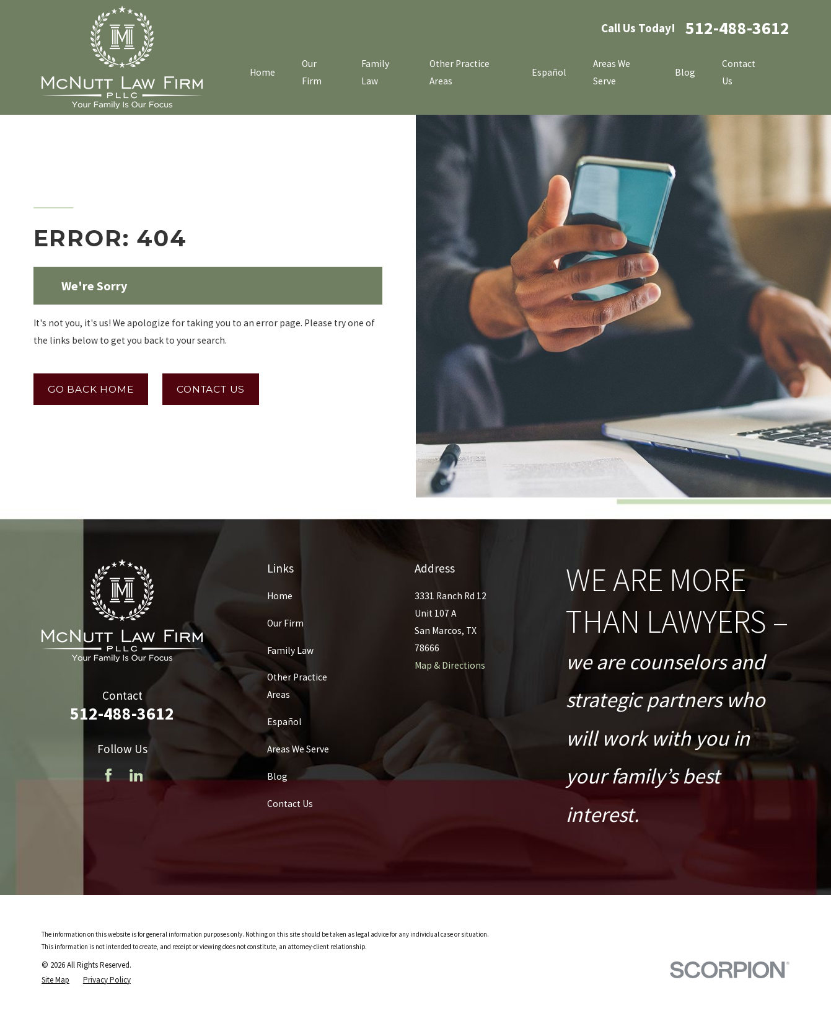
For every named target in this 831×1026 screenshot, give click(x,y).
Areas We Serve (298, 749)
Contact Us (211, 389)
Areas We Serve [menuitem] (611, 72)
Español (284, 722)
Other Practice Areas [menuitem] (459, 72)
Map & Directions (450, 665)
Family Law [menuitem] (375, 72)
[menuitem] (55, 980)
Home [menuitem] (262, 72)
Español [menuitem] (549, 72)
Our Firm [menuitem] (312, 72)
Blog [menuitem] (685, 72)
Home (279, 596)
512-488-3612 (737, 28)
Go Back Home (90, 389)
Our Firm (285, 623)
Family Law (290, 650)
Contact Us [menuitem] (738, 72)
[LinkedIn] (136, 775)
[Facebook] (108, 775)
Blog (277, 776)
